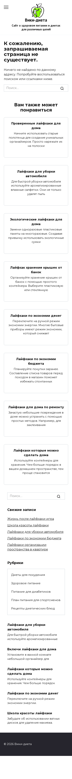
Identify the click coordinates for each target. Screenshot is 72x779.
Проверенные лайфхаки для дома (36, 126)
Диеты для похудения (28, 575)
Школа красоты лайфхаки (28, 525)
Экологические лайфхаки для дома (36, 222)
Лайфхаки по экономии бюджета (36, 361)
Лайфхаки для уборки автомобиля (36, 174)
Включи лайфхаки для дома (31, 649)
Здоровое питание (26, 583)
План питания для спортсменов (35, 600)
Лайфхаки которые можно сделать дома (36, 453)
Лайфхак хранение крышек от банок (36, 270)
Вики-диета (36, 20)
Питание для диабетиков (31, 591)
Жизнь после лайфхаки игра (30, 519)
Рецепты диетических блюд (33, 608)
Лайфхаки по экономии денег (36, 315)
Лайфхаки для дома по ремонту (36, 407)
